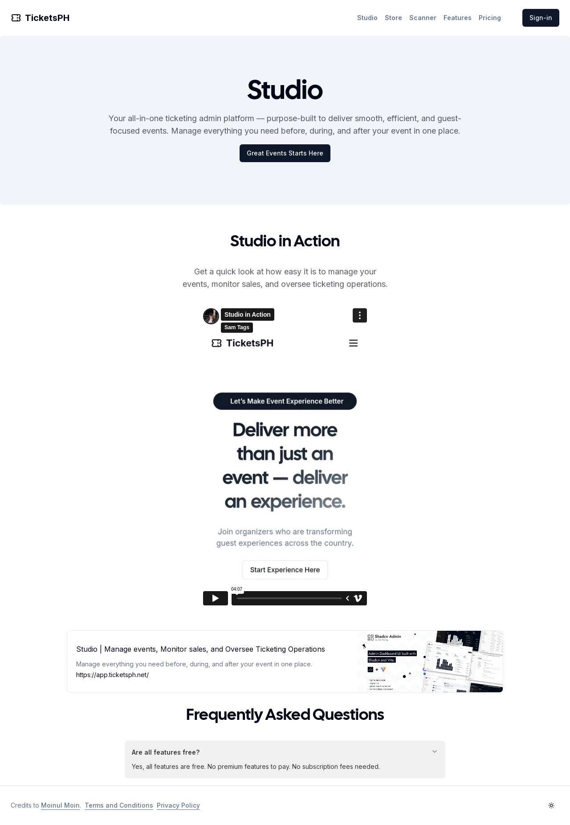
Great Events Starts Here (285, 153)
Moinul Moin (60, 805)
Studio (367, 17)
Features (458, 17)
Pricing (490, 17)
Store (393, 17)
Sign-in (540, 17)
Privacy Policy (178, 805)
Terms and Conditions (119, 805)
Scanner (422, 17)
